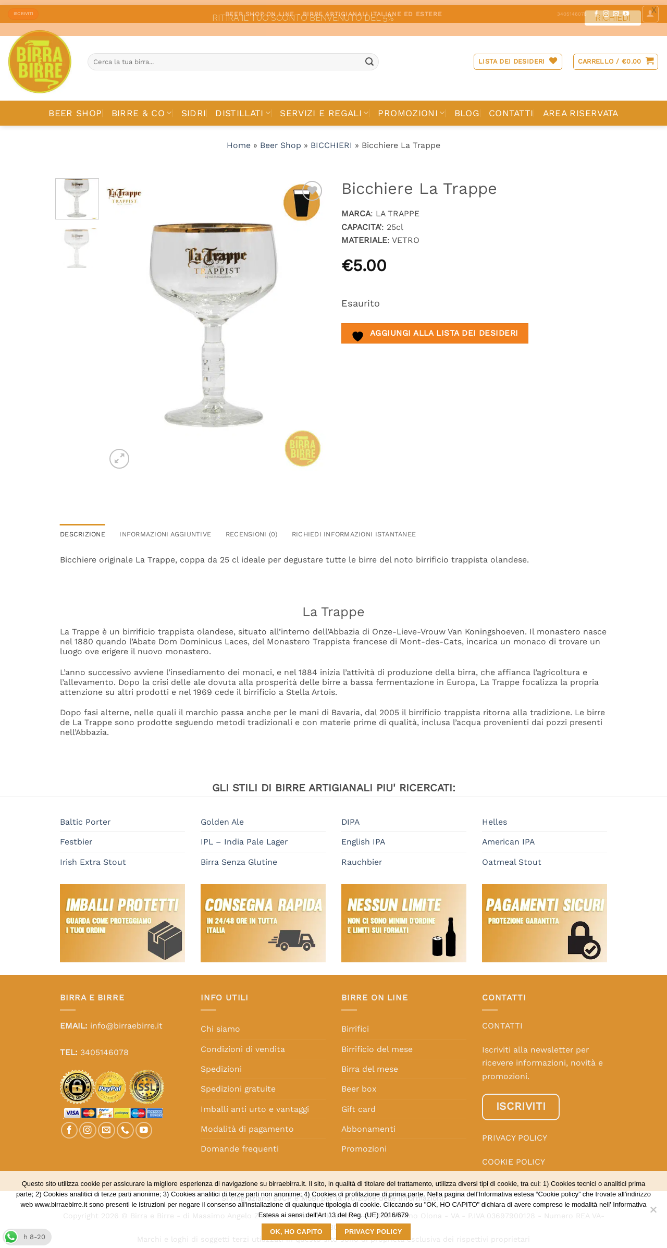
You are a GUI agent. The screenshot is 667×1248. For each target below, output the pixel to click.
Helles (494, 817)
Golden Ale (222, 817)
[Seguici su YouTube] (144, 1124)
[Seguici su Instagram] (87, 1124)
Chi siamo (220, 1024)
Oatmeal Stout (511, 857)
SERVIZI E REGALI (324, 108)
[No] (653, 1212)
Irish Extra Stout (93, 857)
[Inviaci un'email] (106, 1124)
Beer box (358, 1083)
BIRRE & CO (142, 108)
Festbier (76, 836)
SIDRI (193, 108)
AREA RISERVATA (581, 108)
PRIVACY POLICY (514, 1132)
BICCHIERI (331, 140)
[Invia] (369, 56)
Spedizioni (221, 1064)
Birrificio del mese (377, 1043)
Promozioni (364, 1143)
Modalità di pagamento (247, 1124)
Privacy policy (373, 1231)
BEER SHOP (75, 108)
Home (239, 140)
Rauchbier (361, 857)
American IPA (508, 836)
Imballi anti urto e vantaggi (255, 1104)
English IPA (363, 836)
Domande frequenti (240, 1143)
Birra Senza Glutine (239, 857)
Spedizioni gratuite (238, 1083)
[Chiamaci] (125, 1124)
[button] (616, 56)
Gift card (358, 1104)
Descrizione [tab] (82, 529)
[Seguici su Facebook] (69, 1124)
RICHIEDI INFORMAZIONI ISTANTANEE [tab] (354, 529)
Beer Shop (280, 140)
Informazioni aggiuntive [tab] (165, 529)
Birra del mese (369, 1064)
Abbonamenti (368, 1124)
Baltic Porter (85, 817)
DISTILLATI (242, 108)
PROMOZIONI (411, 108)
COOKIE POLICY (513, 1156)
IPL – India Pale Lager (244, 836)
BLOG (466, 108)
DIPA (350, 817)
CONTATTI (511, 108)
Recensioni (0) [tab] (252, 529)
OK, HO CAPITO (296, 1231)
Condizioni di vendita (243, 1043)
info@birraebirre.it (126, 1020)
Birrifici (355, 1024)
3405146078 (104, 1047)
